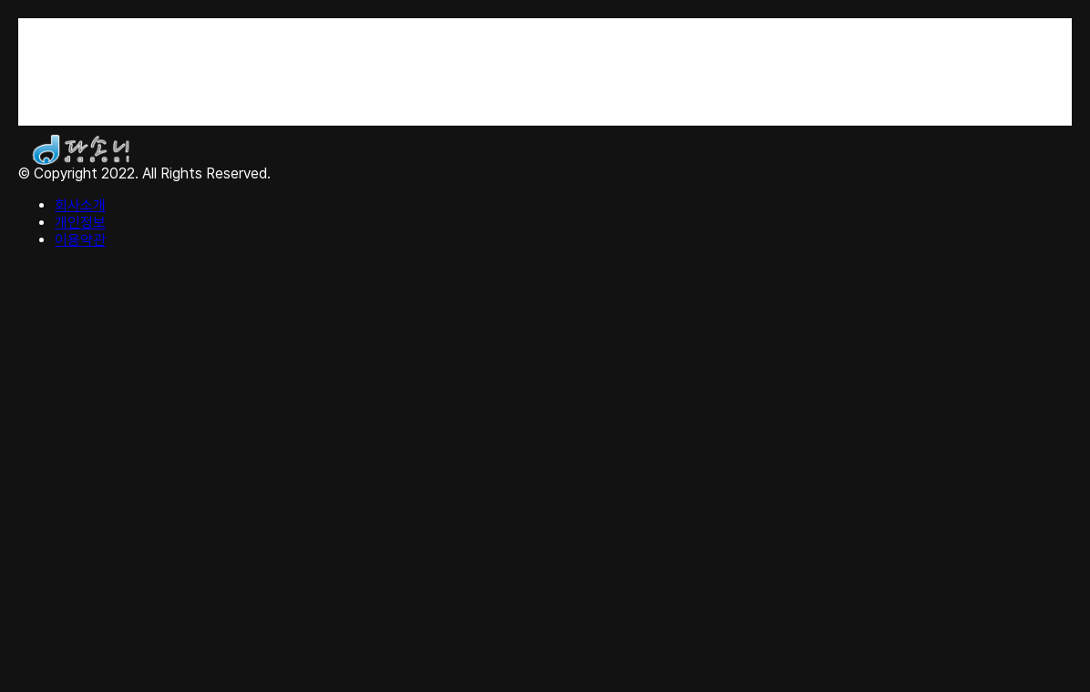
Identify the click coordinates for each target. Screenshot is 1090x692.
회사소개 (80, 205)
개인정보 (80, 222)
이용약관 (80, 240)
